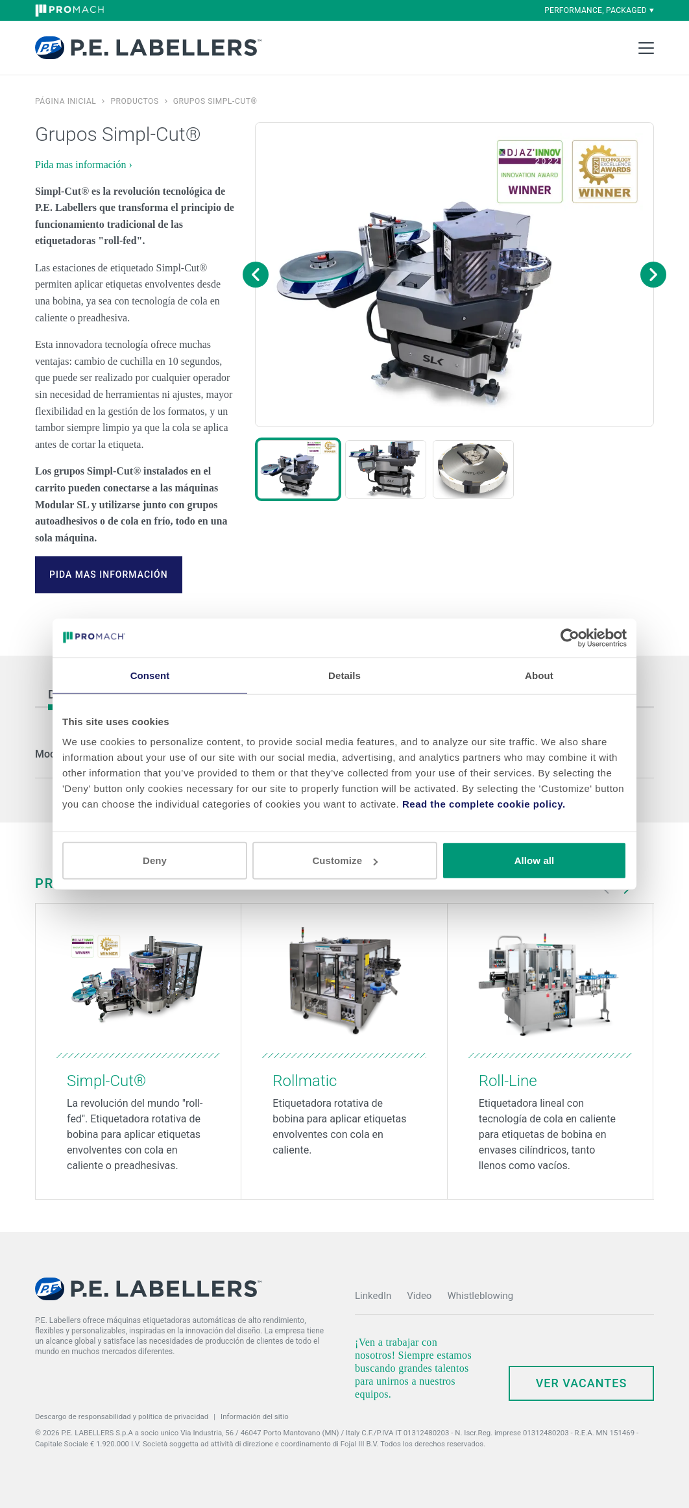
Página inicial (65, 101)
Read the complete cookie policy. (484, 804)
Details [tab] (344, 674)
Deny (155, 860)
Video (419, 1296)
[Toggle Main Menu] (646, 48)
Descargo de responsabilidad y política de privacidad (121, 1416)
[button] (298, 469)
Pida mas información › (83, 164)
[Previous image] (256, 275)
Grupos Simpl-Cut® (215, 101)
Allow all (534, 860)
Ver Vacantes (581, 1383)
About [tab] (539, 674)
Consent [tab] (150, 674)
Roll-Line (508, 1081)
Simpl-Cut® (106, 1081)
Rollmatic (304, 1081)
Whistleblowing (480, 1296)
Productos (134, 101)
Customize (345, 860)
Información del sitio (255, 1416)
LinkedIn (373, 1296)
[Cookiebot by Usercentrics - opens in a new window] (570, 637)
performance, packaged (599, 10)
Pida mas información (108, 574)
